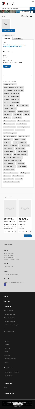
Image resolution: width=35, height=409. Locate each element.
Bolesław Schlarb (9, 151)
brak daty (5, 57)
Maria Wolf (19, 179)
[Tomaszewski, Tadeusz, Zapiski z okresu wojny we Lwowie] (10, 208)
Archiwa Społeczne (9, 310)
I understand (18, 404)
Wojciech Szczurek (9, 166)
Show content (8, 30)
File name (6, 341)
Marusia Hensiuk (9, 124)
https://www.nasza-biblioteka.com (14, 282)
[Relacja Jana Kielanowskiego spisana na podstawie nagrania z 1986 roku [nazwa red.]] (25, 208)
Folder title (7, 348)
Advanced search (25, 11)
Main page (7, 301)
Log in (5, 387)
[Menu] (33, 1)
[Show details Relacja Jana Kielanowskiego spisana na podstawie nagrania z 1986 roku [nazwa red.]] (29, 231)
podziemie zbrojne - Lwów (11, 102)
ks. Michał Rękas (24, 145)
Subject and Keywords (10, 359)
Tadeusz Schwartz (22, 151)
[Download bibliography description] (8, 231)
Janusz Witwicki (8, 179)
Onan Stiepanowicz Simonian (12, 160)
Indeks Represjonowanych (11, 325)
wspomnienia (7, 62)
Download (7, 35)
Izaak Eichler (7, 114)
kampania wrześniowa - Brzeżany (13, 90)
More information (23, 402)
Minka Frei (7, 118)
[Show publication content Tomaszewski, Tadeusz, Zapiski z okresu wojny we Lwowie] (12, 231)
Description (7, 355)
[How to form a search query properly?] (32, 12)
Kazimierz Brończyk (9, 111)
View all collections (9, 331)
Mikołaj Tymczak (25, 173)
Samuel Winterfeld (18, 176)
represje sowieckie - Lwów (11, 96)
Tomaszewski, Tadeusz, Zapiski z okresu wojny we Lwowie (9, 220)
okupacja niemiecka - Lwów (11, 99)
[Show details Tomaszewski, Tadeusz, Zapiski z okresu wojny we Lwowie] (15, 231)
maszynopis (15, 62)
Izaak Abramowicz (9, 105)
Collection (7, 344)
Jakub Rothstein (8, 148)
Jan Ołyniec (7, 142)
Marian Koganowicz (23, 127)
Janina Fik (26, 114)
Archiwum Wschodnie (10, 314)
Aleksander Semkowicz (20, 154)
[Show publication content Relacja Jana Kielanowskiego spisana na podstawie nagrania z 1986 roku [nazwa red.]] (26, 231)
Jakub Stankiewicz (9, 163)
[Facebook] (5, 284)
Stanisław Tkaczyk (9, 170)
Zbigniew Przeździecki (10, 145)
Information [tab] (17, 38)
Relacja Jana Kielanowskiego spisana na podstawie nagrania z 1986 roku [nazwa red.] (24, 220)
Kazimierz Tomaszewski (11, 173)
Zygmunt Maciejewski (10, 136)
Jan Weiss (7, 176)
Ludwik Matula (8, 139)
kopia (20, 62)
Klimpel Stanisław (8, 52)
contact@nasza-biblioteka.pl (11, 274)
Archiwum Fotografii (9, 321)
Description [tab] (7, 38)
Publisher (6, 362)
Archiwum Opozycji (9, 318)
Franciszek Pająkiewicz (20, 142)
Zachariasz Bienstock (10, 108)
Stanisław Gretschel (23, 121)
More (27, 236)
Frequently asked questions (11, 372)
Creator (6, 351)
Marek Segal (7, 154)
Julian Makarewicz (24, 136)
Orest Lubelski (20, 130)
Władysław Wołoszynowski (11, 182)
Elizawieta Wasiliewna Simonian (13, 157)
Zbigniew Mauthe (20, 139)
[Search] (32, 8)
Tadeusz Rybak (20, 148)
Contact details (8, 375)
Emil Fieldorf (17, 114)
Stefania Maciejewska (10, 133)
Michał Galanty (17, 118)
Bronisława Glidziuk (9, 121)
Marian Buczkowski (23, 111)
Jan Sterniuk (20, 163)
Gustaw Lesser (8, 130)
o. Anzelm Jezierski (9, 127)
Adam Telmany (22, 166)
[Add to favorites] (28, 16)
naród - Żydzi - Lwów (10, 84)
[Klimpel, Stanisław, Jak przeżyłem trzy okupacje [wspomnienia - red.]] (6, 24)
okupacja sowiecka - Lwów (11, 93)
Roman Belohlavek (22, 105)
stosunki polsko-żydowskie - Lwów (13, 87)
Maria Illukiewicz (21, 124)
